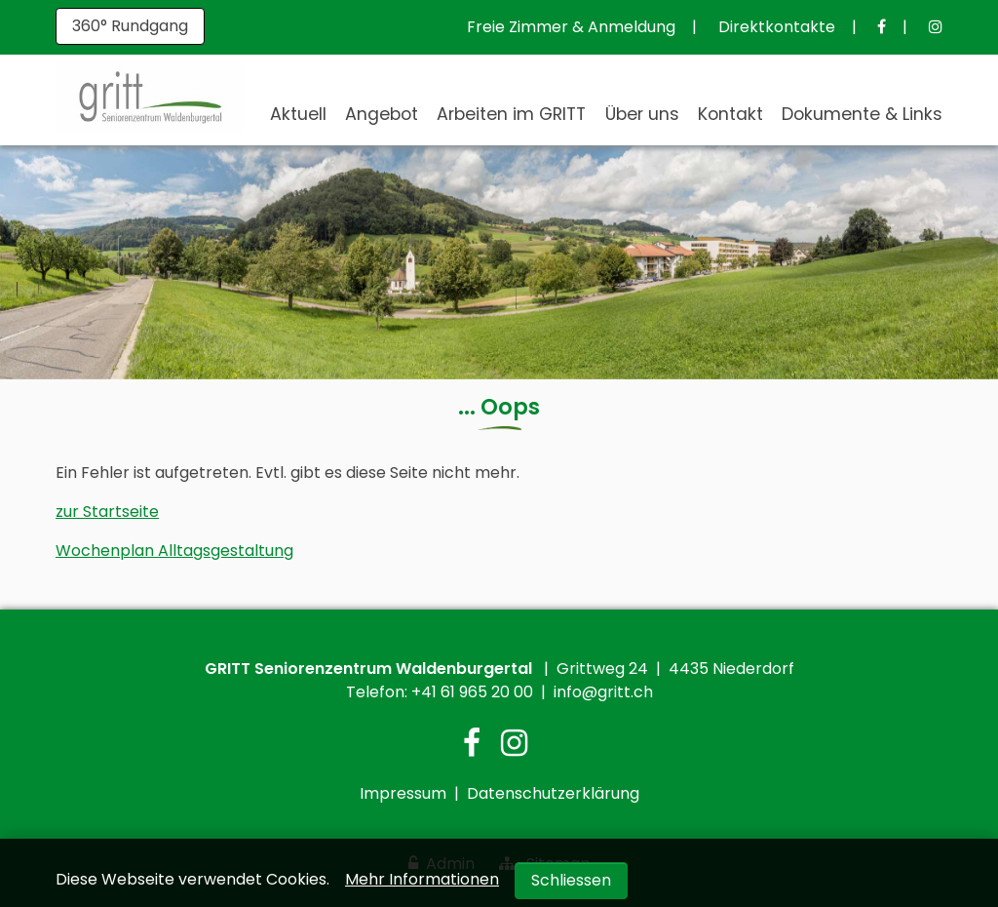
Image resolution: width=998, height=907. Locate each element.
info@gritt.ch (603, 692)
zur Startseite (107, 511)
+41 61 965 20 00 (472, 692)
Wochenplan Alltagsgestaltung (174, 550)
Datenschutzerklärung (553, 793)
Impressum (403, 793)
